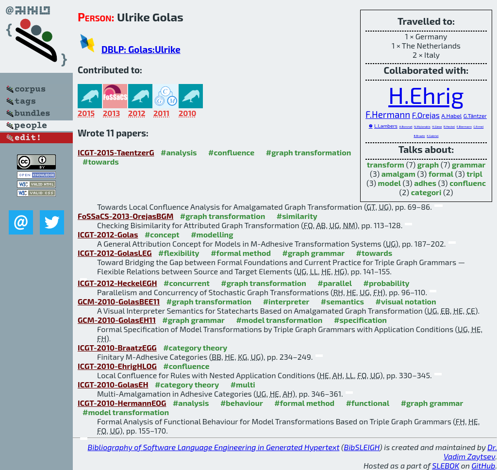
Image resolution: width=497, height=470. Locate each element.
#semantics (342, 301)
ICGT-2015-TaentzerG (116, 152)
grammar (468, 164)
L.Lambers (386, 126)
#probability (387, 282)
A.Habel (451, 115)
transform (385, 164)
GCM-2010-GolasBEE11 (119, 301)
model (389, 182)
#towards (101, 161)
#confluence (231, 152)
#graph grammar (313, 252)
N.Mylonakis (422, 126)
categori (426, 192)
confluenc (467, 182)
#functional (368, 402)
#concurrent (187, 282)
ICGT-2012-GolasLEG (115, 252)
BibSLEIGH (362, 447)
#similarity (297, 215)
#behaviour (241, 402)
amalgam (398, 173)
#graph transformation (308, 152)
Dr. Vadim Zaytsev (470, 451)
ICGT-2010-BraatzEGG (117, 347)
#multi (243, 384)
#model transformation (279, 319)
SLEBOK (445, 465)
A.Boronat (405, 126)
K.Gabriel (432, 135)
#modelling (212, 234)
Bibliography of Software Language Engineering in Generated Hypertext (214, 447)
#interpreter (286, 301)
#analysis (179, 152)
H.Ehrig (426, 95)
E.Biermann (464, 126)
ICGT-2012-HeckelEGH (117, 282)
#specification (360, 319)
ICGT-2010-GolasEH (113, 384)
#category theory (195, 347)
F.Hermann (387, 114)
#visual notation (406, 301)
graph (428, 164)
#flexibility (178, 252)
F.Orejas (426, 114)
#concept (162, 234)
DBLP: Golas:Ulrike (141, 49)
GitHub (484, 465)
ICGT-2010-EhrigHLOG (117, 365)
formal (441, 173)
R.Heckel (449, 126)
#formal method (241, 252)
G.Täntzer (475, 116)
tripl (474, 173)
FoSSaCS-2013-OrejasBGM (125, 215)
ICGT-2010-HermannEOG (122, 402)
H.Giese (437, 126)
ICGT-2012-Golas (108, 234)
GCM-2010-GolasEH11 (117, 319)
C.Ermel (478, 126)
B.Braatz (419, 135)
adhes (425, 182)
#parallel (334, 282)
